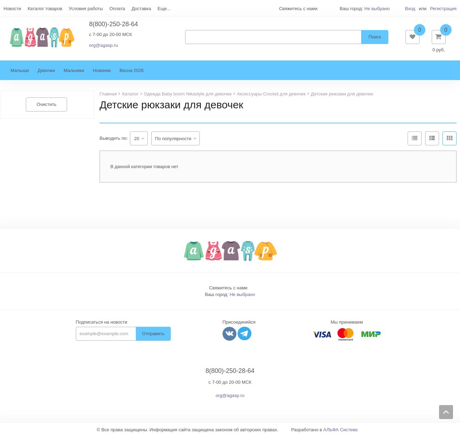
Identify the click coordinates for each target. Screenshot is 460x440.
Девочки (46, 74)
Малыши (19, 74)
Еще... (164, 8)
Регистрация (443, 8)
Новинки (102, 74)
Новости (12, 8)
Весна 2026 (131, 74)
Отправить (153, 337)
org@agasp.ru (103, 47)
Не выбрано (377, 8)
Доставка (141, 8)
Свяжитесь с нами (228, 291)
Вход (410, 8)
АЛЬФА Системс (340, 433)
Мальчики (74, 74)
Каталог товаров (45, 8)
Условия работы (86, 8)
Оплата (117, 8)
